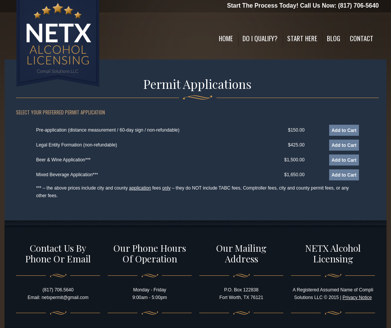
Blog (333, 38)
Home (226, 38)
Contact (361, 38)
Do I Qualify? (260, 38)
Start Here (302, 38)
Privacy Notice (357, 297)
